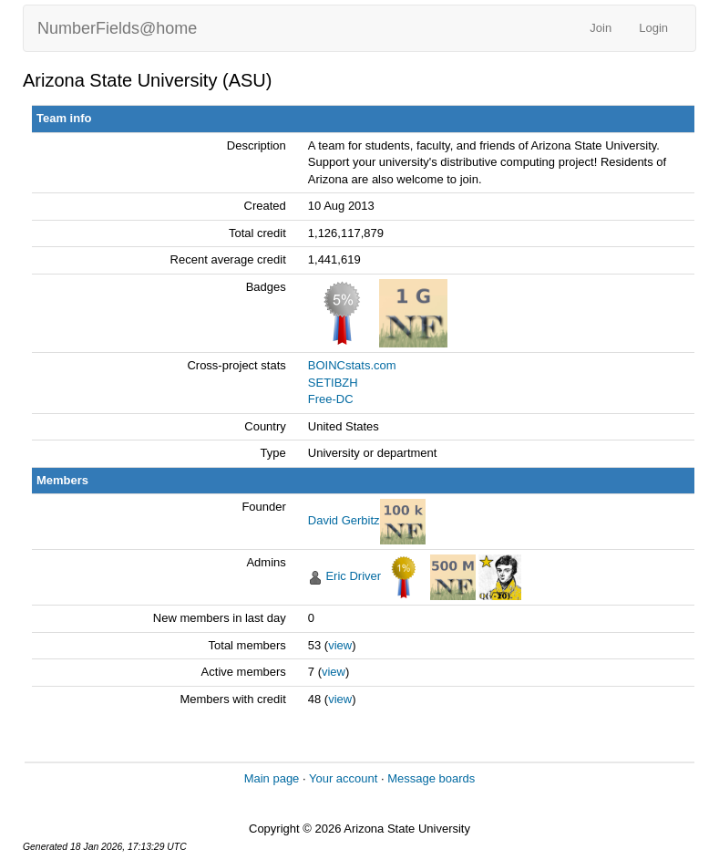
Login (653, 28)
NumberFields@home (117, 28)
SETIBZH (333, 382)
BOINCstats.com (352, 365)
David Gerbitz (344, 521)
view (340, 645)
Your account (343, 778)
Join (600, 28)
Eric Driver (353, 577)
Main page (272, 778)
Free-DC (331, 399)
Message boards (431, 778)
